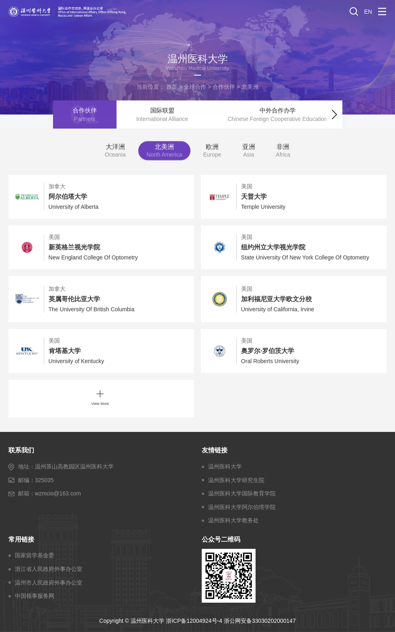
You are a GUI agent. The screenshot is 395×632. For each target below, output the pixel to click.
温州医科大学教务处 (233, 520)
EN (368, 11)
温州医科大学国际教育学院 (242, 493)
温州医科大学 (225, 466)
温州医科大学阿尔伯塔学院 (242, 507)
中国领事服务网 (34, 596)
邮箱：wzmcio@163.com (49, 493)
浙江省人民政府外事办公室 (48, 569)
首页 (171, 87)
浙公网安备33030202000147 (260, 621)
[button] (334, 113)
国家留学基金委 (34, 555)
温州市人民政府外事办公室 (48, 582)
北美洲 (250, 87)
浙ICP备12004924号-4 (194, 621)
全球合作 (195, 87)
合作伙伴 (224, 87)
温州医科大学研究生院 (236, 480)
